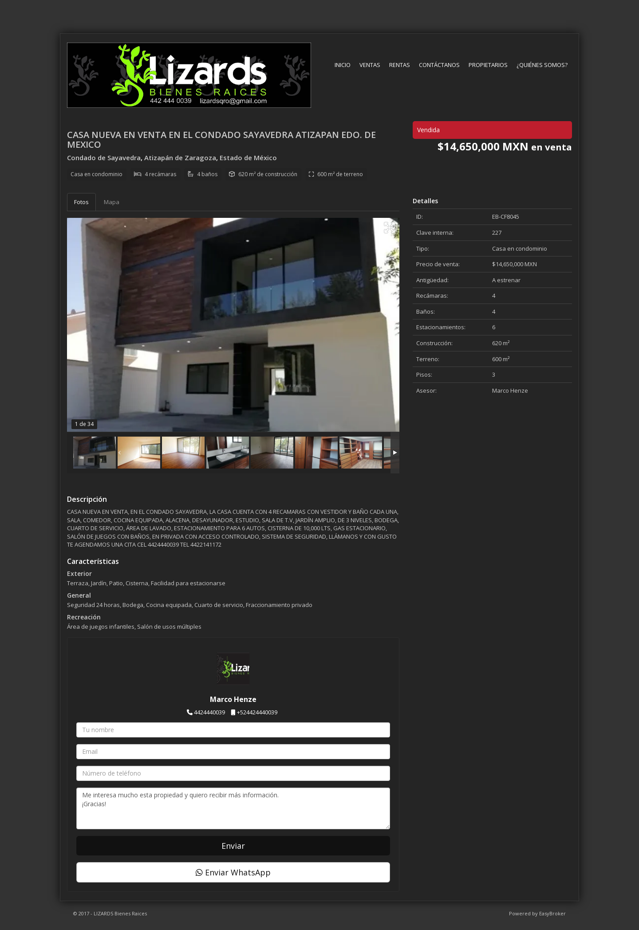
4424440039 (209, 712)
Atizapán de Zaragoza (180, 157)
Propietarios (488, 65)
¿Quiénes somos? (542, 65)
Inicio (343, 65)
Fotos (81, 202)
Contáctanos (439, 65)
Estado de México (248, 157)
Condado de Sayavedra (104, 157)
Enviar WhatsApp (233, 872)
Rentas (399, 65)
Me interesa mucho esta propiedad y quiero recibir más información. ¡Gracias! (233, 808)
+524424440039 (257, 712)
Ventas (369, 65)
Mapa (111, 202)
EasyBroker (552, 913)
